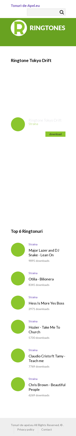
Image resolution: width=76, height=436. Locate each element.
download (55, 134)
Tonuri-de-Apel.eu (25, 5)
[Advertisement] (38, 83)
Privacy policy (25, 429)
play (18, 124)
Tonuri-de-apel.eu (22, 425)
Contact (46, 429)
